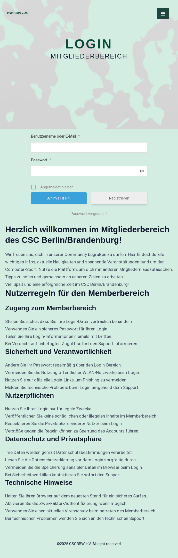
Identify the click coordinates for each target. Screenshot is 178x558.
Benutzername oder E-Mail (55, 136)
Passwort (41, 160)
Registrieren (119, 198)
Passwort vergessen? (89, 213)
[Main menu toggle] (163, 14)
